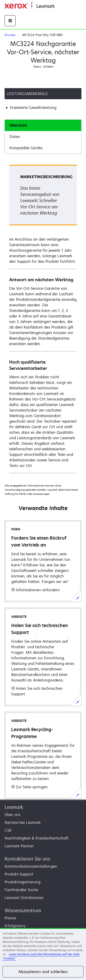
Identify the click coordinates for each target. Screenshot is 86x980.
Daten (14, 136)
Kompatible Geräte (25, 147)
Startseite (62, 6)
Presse (10, 917)
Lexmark (14, 807)
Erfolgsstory (15, 925)
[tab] (43, 125)
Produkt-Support (19, 874)
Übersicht (18, 125)
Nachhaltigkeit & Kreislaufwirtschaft (37, 838)
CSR (8, 830)
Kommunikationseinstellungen (31, 866)
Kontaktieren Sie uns (27, 859)
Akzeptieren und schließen (43, 971)
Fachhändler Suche (21, 889)
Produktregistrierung (22, 881)
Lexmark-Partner (19, 846)
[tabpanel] (43, 318)
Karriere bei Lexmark (23, 822)
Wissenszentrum (23, 910)
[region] (43, 954)
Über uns (12, 814)
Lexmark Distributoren (24, 897)
